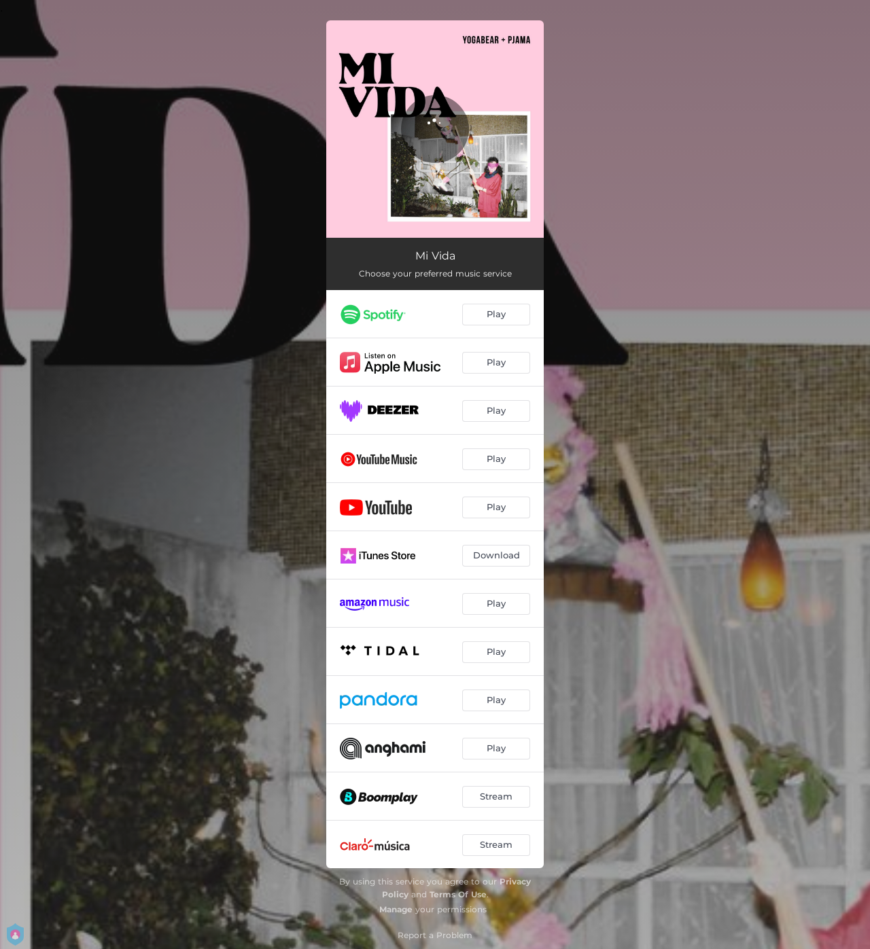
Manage (396, 909)
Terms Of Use (458, 894)
